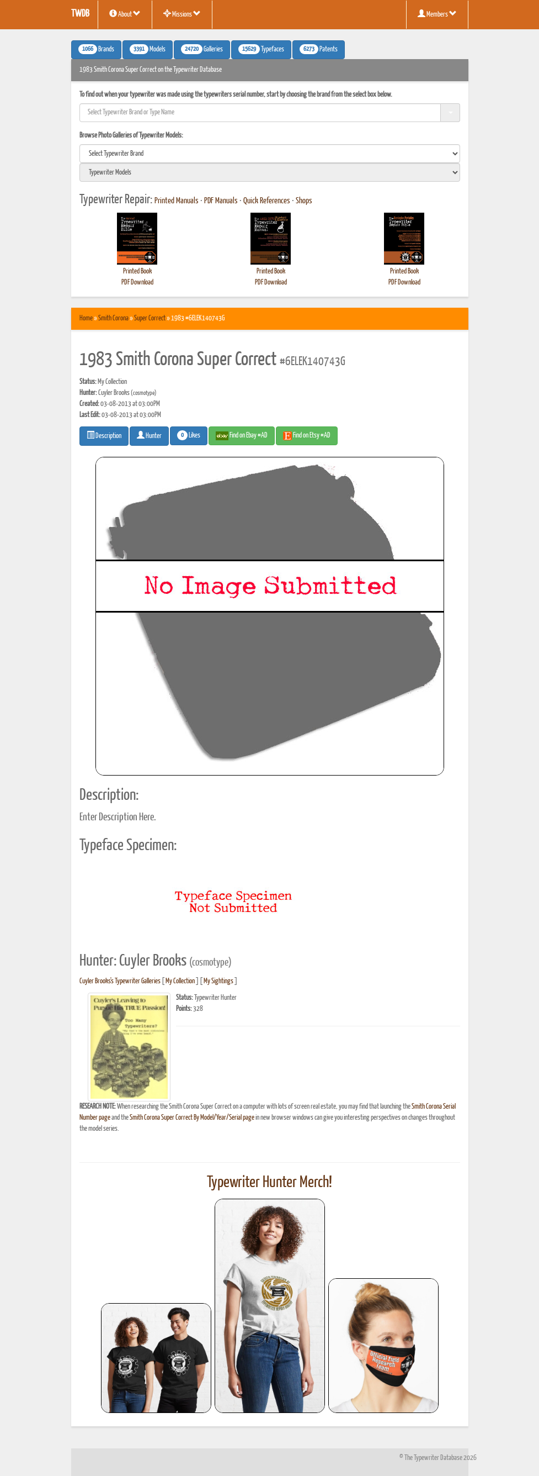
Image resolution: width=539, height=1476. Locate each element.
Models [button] (148, 49)
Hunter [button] (149, 435)
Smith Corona (113, 318)
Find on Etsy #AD (306, 435)
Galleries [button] (202, 49)
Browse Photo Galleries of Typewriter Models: (131, 135)
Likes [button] (188, 435)
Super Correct (150, 318)
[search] (269, 153)
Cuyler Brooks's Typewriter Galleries (120, 981)
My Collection (180, 981)
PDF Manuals (221, 201)
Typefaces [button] (261, 49)
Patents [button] (319, 49)
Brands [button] (96, 49)
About (125, 13)
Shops (304, 201)
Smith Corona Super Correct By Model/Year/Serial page (192, 1117)
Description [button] (104, 435)
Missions (182, 13)
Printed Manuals (176, 201)
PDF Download (137, 282)
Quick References (266, 201)
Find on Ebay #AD (242, 435)
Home (86, 318)
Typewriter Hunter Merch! (269, 1182)
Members (437, 13)
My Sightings (218, 981)
